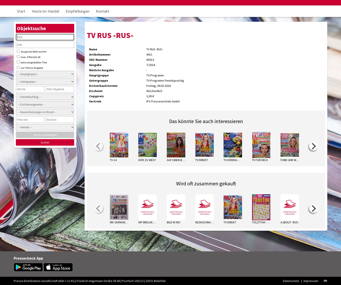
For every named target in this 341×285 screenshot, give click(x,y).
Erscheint (96, 91)
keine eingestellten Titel (32, 62)
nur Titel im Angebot (30, 67)
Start (21, 11)
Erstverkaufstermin (103, 86)
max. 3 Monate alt (28, 57)
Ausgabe (95, 65)
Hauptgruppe (99, 75)
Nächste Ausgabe (101, 70)
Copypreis (96, 96)
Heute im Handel (45, 11)
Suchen (45, 142)
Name (93, 49)
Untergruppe (98, 80)
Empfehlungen (77, 11)
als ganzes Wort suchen (32, 51)
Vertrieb (95, 101)
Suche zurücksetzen (45, 135)
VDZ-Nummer (98, 60)
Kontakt (102, 11)
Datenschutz (291, 281)
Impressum (311, 281)
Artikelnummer (100, 54)
